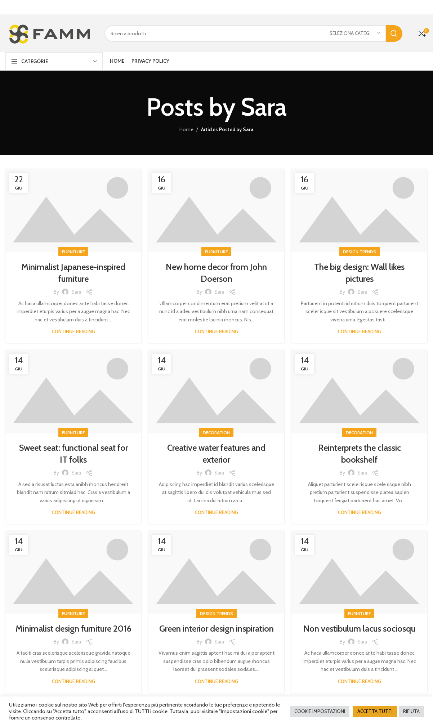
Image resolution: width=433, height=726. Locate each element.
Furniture (73, 251)
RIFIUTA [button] (411, 711)
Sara (264, 106)
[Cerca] (253, 33)
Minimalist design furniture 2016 (73, 628)
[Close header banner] (424, 7)
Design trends (359, 251)
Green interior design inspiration (216, 628)
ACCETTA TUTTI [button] (375, 711)
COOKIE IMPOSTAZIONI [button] (319, 711)
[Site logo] (49, 32)
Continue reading (73, 331)
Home (186, 129)
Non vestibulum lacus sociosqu (359, 628)
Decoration (216, 432)
